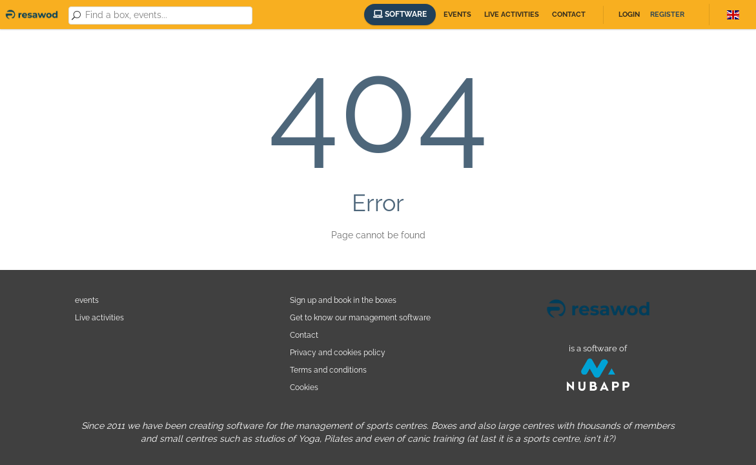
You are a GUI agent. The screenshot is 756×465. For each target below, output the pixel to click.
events (87, 300)
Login (629, 14)
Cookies (304, 387)
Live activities (511, 14)
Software (400, 14)
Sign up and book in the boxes (343, 300)
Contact (569, 14)
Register (667, 14)
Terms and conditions (328, 370)
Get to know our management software (360, 317)
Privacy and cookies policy (337, 352)
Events (457, 14)
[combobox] (166, 15)
